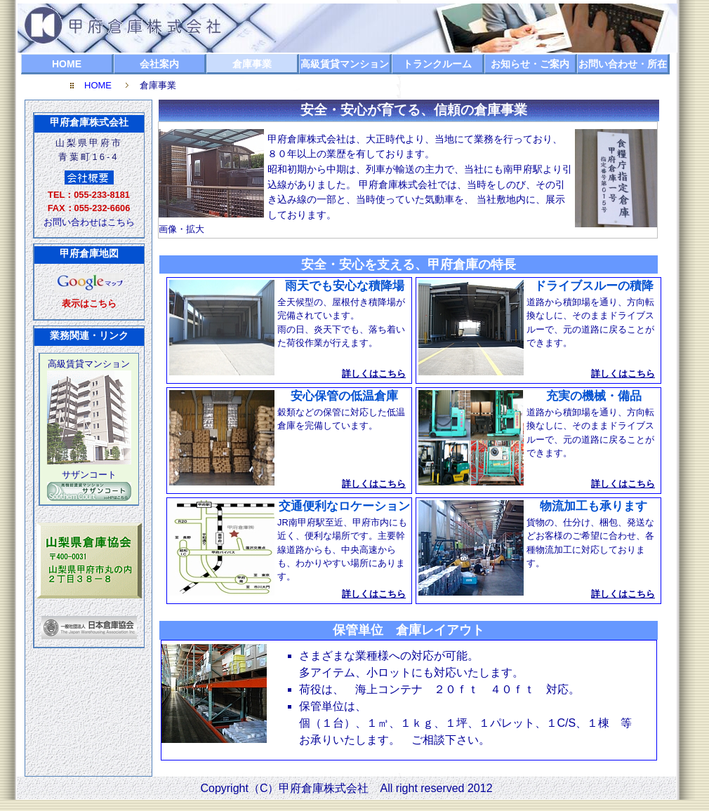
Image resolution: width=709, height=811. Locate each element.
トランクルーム (437, 63)
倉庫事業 (252, 63)
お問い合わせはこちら (89, 222)
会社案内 (159, 63)
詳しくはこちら (374, 373)
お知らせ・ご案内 (530, 63)
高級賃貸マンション (344, 63)
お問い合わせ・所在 (622, 63)
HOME (66, 63)
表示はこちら (89, 303)
